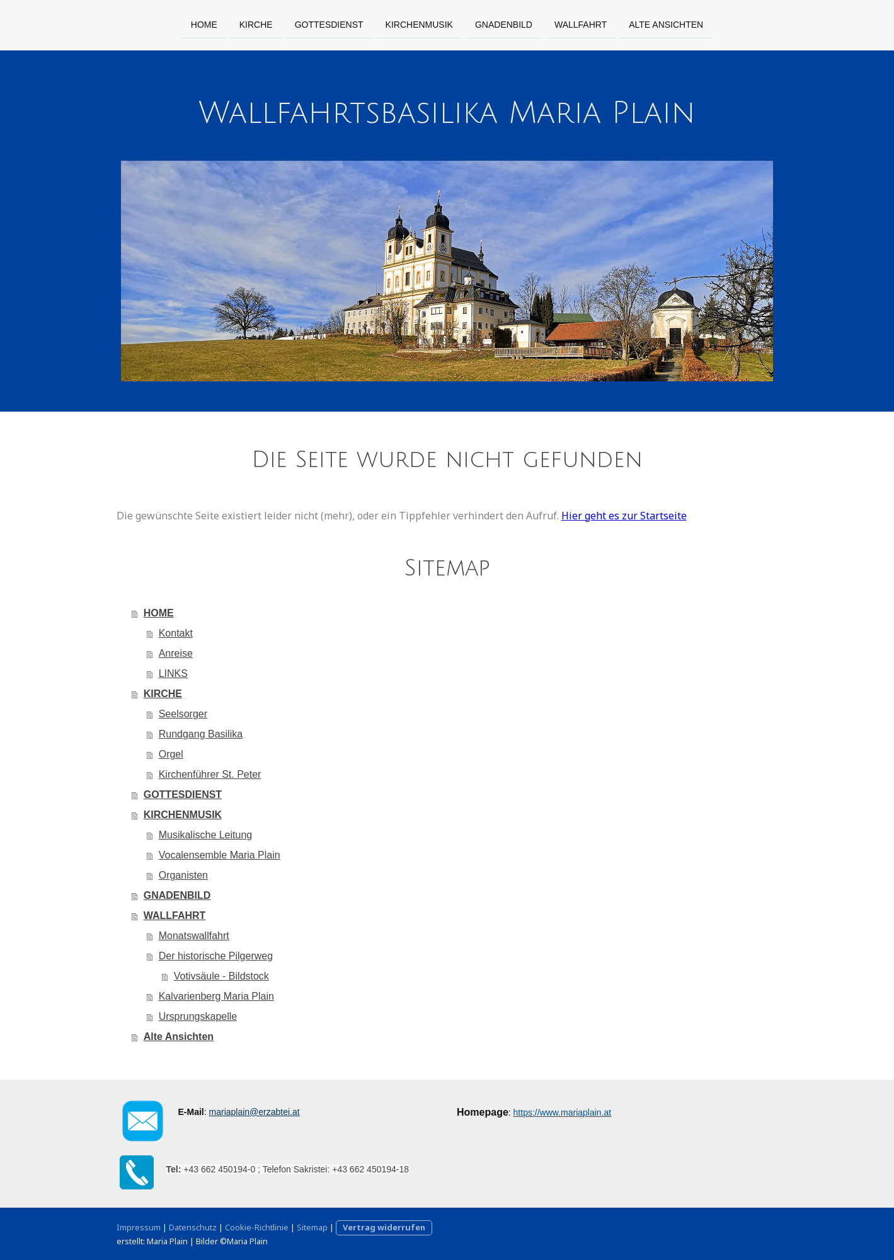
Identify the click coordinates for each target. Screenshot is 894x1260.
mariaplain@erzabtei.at (254, 1112)
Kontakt (176, 633)
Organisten (183, 875)
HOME (204, 24)
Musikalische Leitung (206, 834)
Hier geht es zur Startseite (624, 516)
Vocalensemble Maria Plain (219, 855)
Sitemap (312, 1227)
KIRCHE (256, 24)
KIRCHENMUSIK (419, 24)
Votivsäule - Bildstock (221, 976)
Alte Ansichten (666, 24)
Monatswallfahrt (194, 935)
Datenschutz (193, 1227)
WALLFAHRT (580, 24)
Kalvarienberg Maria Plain (216, 996)
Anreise (176, 653)
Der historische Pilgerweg (216, 956)
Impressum (139, 1227)
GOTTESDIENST (329, 24)
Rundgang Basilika (201, 734)
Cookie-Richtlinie (257, 1227)
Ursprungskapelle (198, 1016)
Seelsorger (183, 713)
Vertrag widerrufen (384, 1227)
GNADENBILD (503, 24)
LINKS (173, 673)
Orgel (171, 754)
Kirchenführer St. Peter (210, 774)
